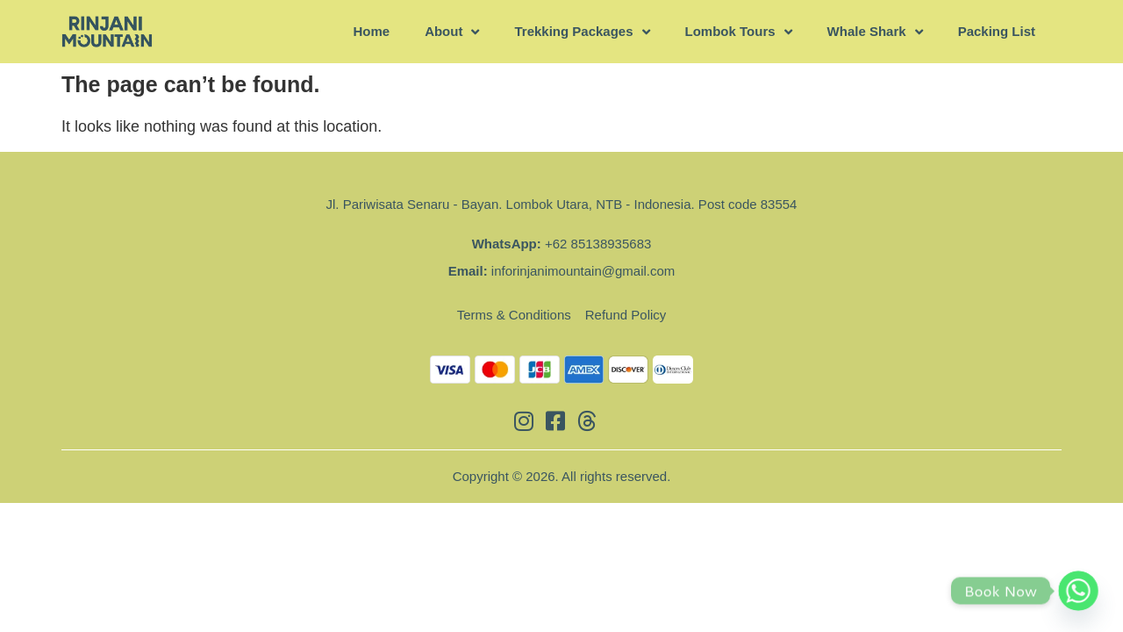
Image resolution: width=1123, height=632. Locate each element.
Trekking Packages (581, 32)
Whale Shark (875, 32)
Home (371, 31)
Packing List (996, 31)
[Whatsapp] (1078, 590)
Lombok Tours (738, 32)
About (452, 32)
